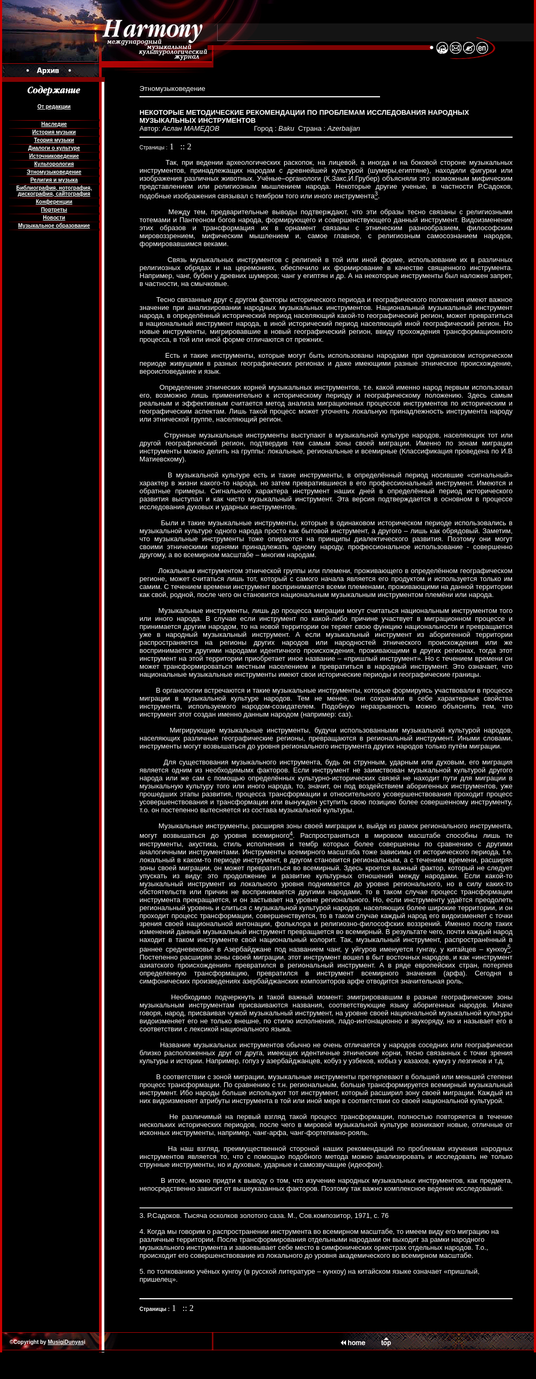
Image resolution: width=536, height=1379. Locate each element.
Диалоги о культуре (54, 148)
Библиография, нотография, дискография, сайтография (54, 191)
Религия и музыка (54, 180)
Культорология (53, 164)
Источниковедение (54, 156)
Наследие (54, 124)
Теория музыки (54, 140)
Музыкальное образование (54, 226)
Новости (54, 218)
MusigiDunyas (66, 1342)
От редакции (53, 107)
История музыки (54, 132)
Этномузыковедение (54, 172)
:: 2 (186, 146)
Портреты (54, 210)
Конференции (54, 202)
